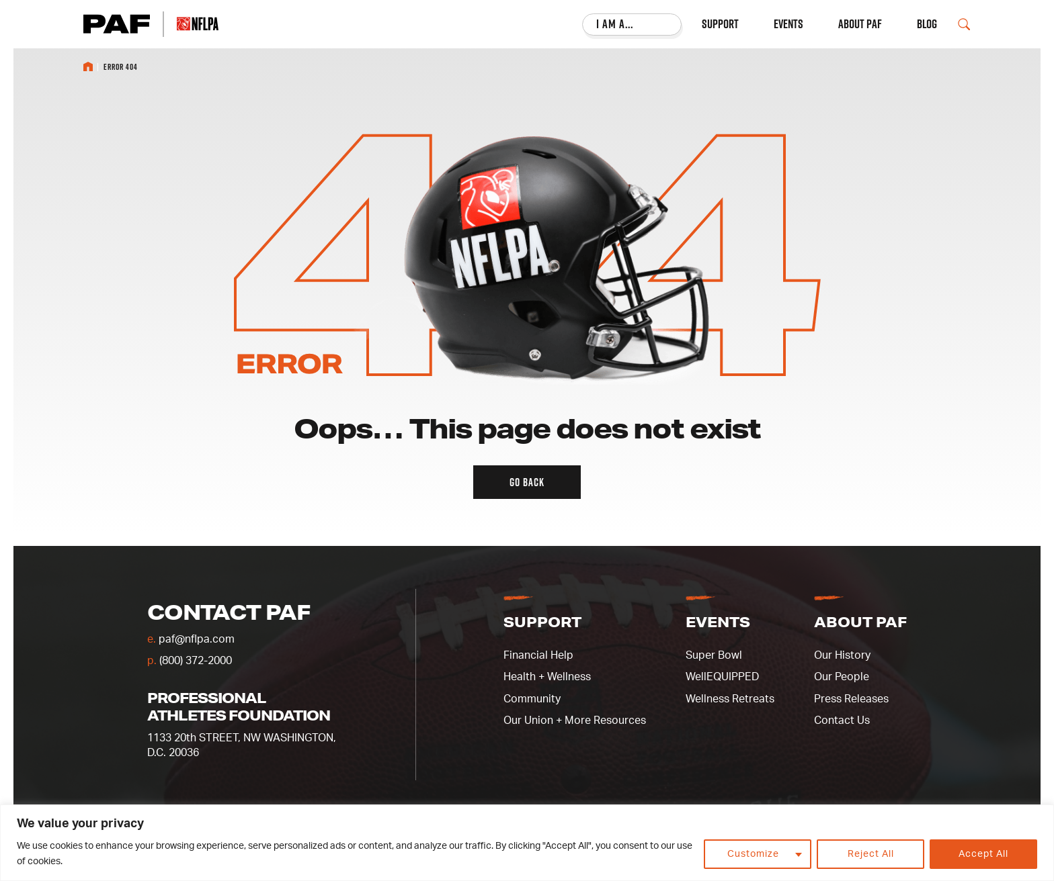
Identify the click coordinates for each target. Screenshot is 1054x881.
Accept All (983, 854)
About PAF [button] (860, 622)
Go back (527, 482)
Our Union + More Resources (574, 720)
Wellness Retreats (730, 699)
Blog (927, 24)
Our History (842, 655)
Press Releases (851, 699)
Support (720, 24)
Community (532, 699)
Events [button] (718, 622)
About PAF (860, 24)
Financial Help (538, 655)
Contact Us (842, 720)
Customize (753, 854)
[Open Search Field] (964, 24)
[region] (527, 842)
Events (788, 24)
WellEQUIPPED (722, 676)
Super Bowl (714, 655)
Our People (841, 676)
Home (88, 66)
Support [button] (542, 622)
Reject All (871, 854)
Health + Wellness (547, 676)
